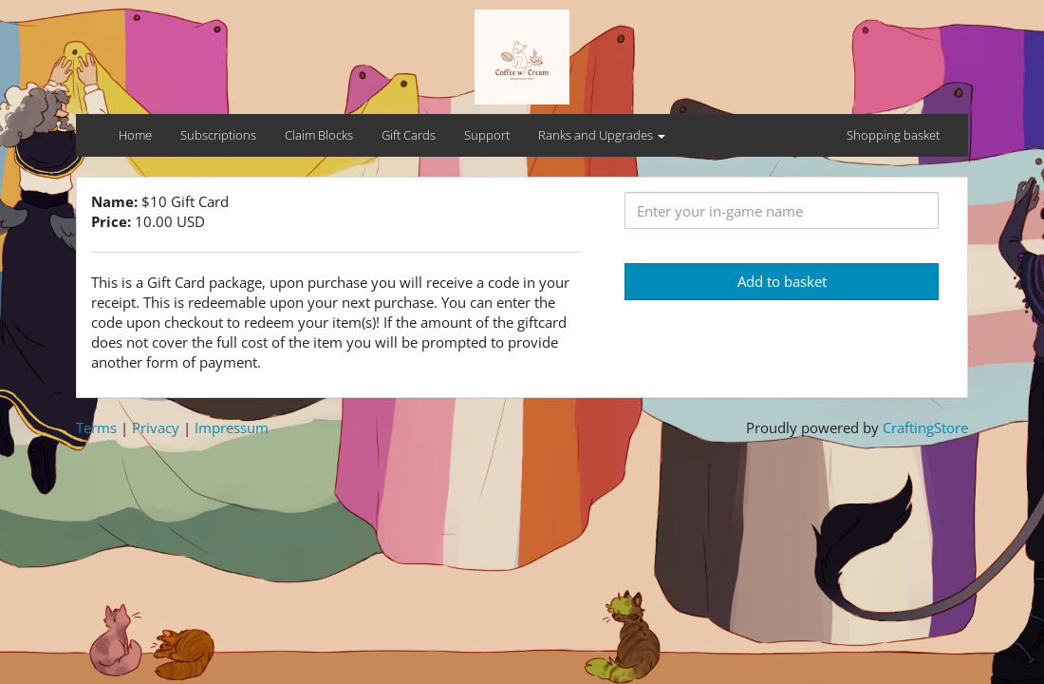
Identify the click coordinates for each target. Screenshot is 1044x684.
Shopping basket (893, 134)
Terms (96, 427)
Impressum (232, 427)
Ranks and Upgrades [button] (601, 134)
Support (487, 134)
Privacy (155, 427)
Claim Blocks (319, 134)
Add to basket (782, 281)
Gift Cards (409, 134)
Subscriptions (218, 134)
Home (135, 134)
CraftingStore (925, 427)
